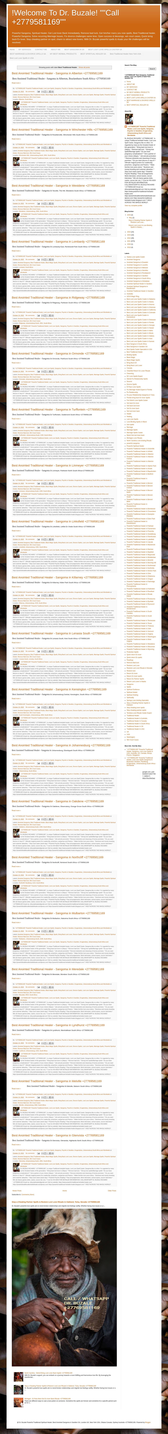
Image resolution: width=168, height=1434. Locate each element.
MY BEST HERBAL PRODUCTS (63, 54)
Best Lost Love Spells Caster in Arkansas (141, 307)
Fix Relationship (132, 392)
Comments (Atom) (27, 1195)
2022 (129, 238)
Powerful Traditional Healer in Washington (141, 637)
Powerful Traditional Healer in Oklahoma (141, 576)
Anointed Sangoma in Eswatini (137, 262)
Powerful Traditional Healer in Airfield (139, 451)
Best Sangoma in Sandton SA (137, 347)
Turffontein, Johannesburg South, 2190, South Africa (35, 435)
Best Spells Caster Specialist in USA (139, 349)
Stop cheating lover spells (136, 708)
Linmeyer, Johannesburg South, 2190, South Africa (35, 491)
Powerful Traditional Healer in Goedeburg (141, 534)
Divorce (129, 381)
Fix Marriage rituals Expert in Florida (139, 390)
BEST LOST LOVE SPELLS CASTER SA (105, 49)
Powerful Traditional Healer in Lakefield (140, 539)
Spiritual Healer (132, 692)
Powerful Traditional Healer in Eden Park (141, 519)
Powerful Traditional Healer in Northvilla (140, 568)
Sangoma (130, 684)
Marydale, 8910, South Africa (28, 995)
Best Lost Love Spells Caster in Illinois (140, 333)
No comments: (30, 91)
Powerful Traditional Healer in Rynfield (140, 601)
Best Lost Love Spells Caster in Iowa (139, 339)
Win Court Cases (35, 97)
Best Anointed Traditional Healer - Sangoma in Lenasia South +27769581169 (61, 633)
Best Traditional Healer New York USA (125, 54)
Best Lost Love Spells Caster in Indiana (140, 336)
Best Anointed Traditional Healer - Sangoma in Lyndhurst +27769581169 (58, 1025)
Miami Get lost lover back (135, 435)
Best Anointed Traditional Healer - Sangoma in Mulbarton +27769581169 (58, 913)
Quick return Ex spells (134, 657)
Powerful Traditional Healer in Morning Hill (141, 563)
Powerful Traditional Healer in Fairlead (140, 526)
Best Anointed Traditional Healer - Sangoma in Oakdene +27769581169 (58, 801)
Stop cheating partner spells (136, 710)
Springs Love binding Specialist (138, 700)
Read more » (16, 83)
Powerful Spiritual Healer (135, 446)
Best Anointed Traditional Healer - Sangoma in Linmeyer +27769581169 (58, 465)
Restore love (131, 671)
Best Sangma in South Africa (137, 344)
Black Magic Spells (52, 94)
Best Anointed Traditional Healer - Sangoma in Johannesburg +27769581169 (61, 745)
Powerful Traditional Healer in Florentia (140, 531)
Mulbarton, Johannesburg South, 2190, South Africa (35, 939)
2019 (129, 247)
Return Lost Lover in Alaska (136, 681)
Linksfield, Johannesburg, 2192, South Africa (33, 547)
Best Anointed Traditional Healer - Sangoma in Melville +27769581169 (57, 1081)
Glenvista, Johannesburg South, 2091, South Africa (35, 1161)
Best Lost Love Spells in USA (22, 58)
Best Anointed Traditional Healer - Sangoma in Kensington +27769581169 (59, 689)
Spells (129, 687)
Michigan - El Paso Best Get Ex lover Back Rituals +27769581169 (48, 1399)
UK (128, 732)
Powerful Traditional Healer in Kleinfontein (141, 537)
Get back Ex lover (133, 403)
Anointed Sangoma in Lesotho (137, 265)
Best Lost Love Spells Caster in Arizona (140, 304)
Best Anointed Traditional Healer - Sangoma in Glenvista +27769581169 (58, 1135)
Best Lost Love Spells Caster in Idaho (140, 330)
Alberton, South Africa (26, 99)
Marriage (130, 427)
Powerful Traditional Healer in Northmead (141, 565)
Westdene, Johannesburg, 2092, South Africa (33, 211)
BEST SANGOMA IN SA (74, 49)
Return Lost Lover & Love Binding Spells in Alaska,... (140, 226)
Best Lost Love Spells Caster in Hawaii (140, 328)
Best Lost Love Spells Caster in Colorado (141, 312)
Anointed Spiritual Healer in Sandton (139, 284)
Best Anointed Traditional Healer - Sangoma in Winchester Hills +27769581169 (62, 129)
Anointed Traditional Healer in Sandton (140, 291)
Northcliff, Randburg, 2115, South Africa (31, 883)
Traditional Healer (133, 716)
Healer (129, 414)
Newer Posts (16, 1191)
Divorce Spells (77, 94)
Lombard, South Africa (26, 267)
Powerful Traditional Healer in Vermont (140, 631)
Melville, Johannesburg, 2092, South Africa (32, 1105)
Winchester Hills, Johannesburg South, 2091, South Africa (37, 155)
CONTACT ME (41, 49)
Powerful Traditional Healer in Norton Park (141, 571)
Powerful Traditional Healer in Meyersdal (141, 555)
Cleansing (130, 373)
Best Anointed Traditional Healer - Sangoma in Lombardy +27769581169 (58, 241)
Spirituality (130, 697)
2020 (129, 244)
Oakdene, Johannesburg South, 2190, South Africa (35, 827)
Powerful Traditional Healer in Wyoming (140, 649)
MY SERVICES (25, 49)
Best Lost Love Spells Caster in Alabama (141, 299)
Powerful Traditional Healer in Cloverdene (141, 511)
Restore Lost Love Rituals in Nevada (139, 668)
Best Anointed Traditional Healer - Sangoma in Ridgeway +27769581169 (58, 297)
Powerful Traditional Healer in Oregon (140, 579)
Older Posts (112, 1191)
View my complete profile (133, 205)
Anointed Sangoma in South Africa (139, 278)
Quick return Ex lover (134, 655)
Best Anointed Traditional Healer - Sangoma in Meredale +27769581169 (58, 969)
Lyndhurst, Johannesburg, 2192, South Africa (33, 1051)
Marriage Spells (99, 94)
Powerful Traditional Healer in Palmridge (141, 581)
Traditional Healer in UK (135, 726)
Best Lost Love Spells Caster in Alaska (140, 302)
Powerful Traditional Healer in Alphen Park (141, 466)
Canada (129, 368)
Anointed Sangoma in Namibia (137, 270)
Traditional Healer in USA (135, 729)
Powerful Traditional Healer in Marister (140, 549)
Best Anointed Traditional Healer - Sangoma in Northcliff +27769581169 (57, 857)
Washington (131, 737)
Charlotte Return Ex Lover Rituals (138, 371)
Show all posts (84, 67)
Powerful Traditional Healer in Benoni (140, 483)
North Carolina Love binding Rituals (139, 441)
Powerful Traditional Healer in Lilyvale (140, 542)
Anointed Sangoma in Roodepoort (138, 273)
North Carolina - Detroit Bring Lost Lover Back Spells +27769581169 (48, 1373)
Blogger (148, 1422)
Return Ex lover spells (134, 676)
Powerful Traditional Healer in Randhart (140, 591)
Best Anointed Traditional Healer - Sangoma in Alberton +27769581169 (57, 73)
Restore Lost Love (133, 665)
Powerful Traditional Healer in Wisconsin (141, 647)
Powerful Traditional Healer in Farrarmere (141, 529)
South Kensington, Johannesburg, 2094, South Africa (35, 715)
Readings (130, 660)
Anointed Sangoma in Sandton (137, 276)
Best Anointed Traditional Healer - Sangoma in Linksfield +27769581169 (58, 521)
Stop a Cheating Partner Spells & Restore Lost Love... (140, 221)
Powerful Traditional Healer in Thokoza (140, 626)
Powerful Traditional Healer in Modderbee (141, 557)
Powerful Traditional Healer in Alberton (140, 454)
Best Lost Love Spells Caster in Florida (140, 322)
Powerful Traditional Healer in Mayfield (140, 552)
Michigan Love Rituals (134, 438)
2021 (129, 241)
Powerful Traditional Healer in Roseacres (141, 599)
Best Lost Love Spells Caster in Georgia (141, 325)
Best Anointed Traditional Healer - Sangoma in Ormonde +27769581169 (58, 353)
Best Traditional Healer (38, 94)
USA (128, 734)
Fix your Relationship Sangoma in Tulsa (140, 395)
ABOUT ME (56, 49)
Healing (129, 416)
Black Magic (131, 357)
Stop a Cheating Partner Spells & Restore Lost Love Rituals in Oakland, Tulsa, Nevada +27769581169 (56, 1202)
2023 (129, 235)
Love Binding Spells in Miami (137, 422)
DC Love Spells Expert (135, 376)
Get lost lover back (133, 411)
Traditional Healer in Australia (137, 718)
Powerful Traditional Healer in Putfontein (141, 589)
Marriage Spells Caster (135, 433)
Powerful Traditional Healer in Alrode (139, 468)
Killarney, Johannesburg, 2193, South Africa (32, 603)
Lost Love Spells (88, 94)
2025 (129, 215)
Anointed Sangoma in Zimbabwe (138, 281)
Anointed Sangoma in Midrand (137, 268)
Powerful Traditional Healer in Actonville (140, 449)
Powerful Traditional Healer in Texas (139, 623)
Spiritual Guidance (133, 689)
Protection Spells (132, 652)
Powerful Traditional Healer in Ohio (139, 573)
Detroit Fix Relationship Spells (137, 379)
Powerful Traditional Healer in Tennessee (141, 620)
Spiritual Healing (132, 695)
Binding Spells (132, 355)
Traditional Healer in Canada (137, 721)
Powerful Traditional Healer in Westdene (141, 644)
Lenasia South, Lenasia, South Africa (30, 659)
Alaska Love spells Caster (136, 257)
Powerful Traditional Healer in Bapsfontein (141, 471)
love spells (130, 424)
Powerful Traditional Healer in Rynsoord (140, 604)
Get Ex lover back (133, 408)
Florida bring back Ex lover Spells (138, 398)
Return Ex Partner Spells (135, 679)
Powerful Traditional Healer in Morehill (140, 560)
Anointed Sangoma (24, 94)
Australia (130, 294)
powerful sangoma (133, 443)
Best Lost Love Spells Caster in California (141, 310)
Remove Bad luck (23, 97)
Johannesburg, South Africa (27, 771)
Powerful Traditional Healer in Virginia (140, 634)
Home (12, 49)
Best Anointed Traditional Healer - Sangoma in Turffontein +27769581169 (59, 409)
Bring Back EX (132, 363)
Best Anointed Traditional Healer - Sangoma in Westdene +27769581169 (58, 185)
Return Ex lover (132, 673)
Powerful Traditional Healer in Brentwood (141, 509)
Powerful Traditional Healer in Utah (139, 628)
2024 (129, 232)
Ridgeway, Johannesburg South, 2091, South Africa (35, 323)
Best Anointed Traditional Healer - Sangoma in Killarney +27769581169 (57, 577)
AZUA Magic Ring (133, 296)
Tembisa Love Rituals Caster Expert (139, 713)
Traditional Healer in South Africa (138, 724)
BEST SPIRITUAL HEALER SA (93, 54)
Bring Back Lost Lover (65, 94)
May (130, 218)
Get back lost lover (133, 406)
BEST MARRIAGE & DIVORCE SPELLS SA (28, 54)
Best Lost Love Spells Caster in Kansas (140, 341)
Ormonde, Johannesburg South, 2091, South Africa (35, 379)
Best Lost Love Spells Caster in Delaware (141, 320)
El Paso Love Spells (134, 387)
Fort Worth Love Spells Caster (137, 400)
